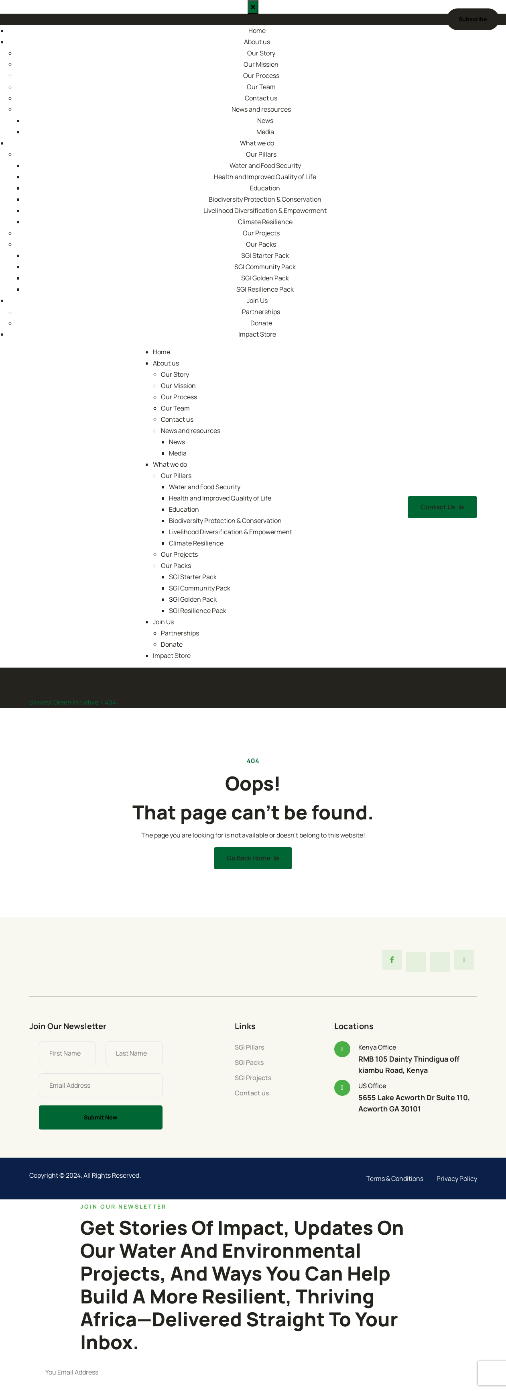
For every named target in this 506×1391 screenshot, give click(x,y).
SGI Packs (249, 1062)
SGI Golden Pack (265, 278)
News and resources (261, 109)
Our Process (261, 75)
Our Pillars (261, 154)
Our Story (261, 53)
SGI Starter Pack (265, 255)
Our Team (261, 86)
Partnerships (261, 311)
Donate (261, 323)
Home (257, 30)
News (265, 120)
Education (265, 188)
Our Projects (261, 233)
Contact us (261, 98)
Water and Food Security (265, 165)
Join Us (257, 300)
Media (265, 131)
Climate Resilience (265, 221)
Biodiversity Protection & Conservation (265, 199)
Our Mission (261, 64)
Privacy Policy (457, 1178)
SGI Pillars (249, 1047)
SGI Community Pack (265, 266)
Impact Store (257, 334)
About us (257, 41)
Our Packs (261, 244)
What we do (257, 143)
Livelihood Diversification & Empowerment (265, 210)
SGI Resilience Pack (265, 289)
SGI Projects (253, 1077)
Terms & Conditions (394, 1178)
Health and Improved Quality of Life (265, 176)
